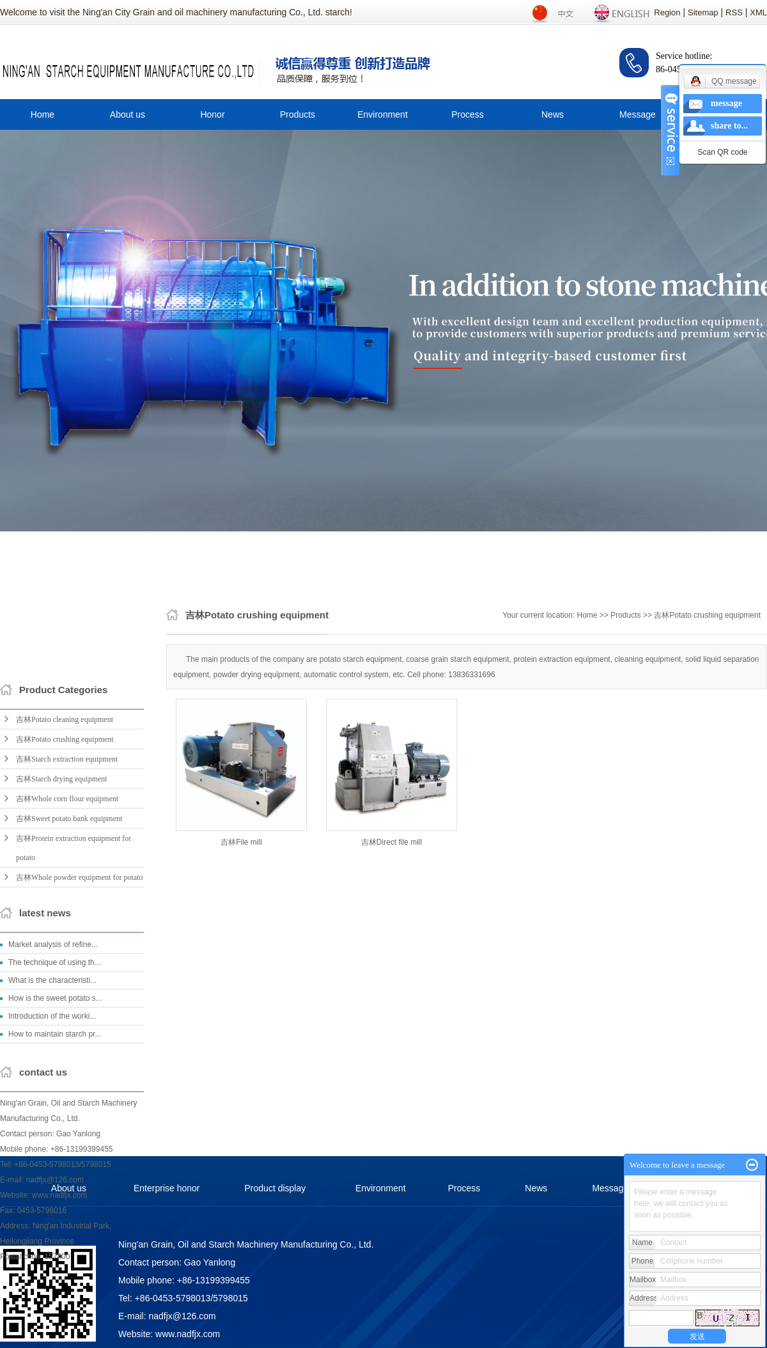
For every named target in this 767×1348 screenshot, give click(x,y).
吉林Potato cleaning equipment (64, 952)
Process (467, 114)
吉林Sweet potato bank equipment (69, 1051)
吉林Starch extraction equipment (67, 991)
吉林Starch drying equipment (61, 1011)
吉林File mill (241, 943)
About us (127, 114)
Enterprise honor (167, 1188)
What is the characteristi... (52, 1213)
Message (637, 114)
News (552, 114)
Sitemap (703, 12)
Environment (382, 114)
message (726, 103)
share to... (729, 125)
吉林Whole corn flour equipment (67, 1031)
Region (667, 12)
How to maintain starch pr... (54, 1266)
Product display (275, 1188)
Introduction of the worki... (52, 1248)
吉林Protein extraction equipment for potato (73, 1081)
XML (758, 12)
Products (297, 114)
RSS (734, 12)
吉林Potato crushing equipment (65, 972)
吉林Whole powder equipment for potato (79, 1110)
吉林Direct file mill (391, 943)
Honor (212, 114)
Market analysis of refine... (53, 1177)
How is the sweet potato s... (55, 1231)
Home (42, 114)
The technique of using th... (54, 1195)
